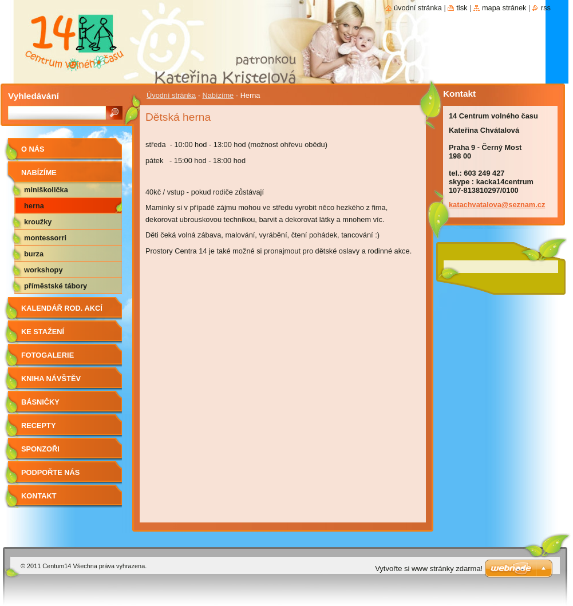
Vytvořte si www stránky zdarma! (429, 568)
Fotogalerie (47, 355)
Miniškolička (46, 189)
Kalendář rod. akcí (61, 308)
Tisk (461, 7)
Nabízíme (218, 95)
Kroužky (38, 221)
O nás (33, 149)
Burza (34, 253)
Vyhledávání (33, 96)
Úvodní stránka (171, 95)
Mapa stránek (504, 7)
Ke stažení (42, 331)
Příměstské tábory (55, 286)
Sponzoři (40, 449)
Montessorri (45, 237)
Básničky (40, 402)
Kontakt (39, 496)
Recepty (38, 425)
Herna (34, 205)
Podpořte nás (50, 472)
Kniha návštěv (51, 378)
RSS (546, 7)
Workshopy (43, 270)
